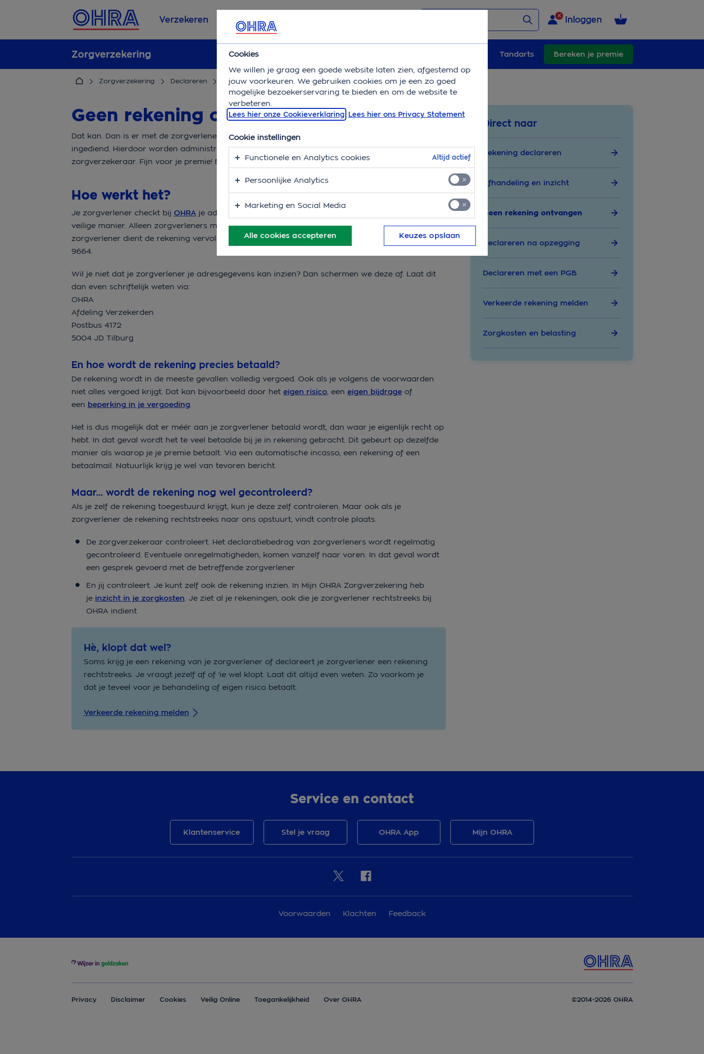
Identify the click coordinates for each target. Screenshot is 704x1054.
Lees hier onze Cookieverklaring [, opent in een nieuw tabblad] (286, 114)
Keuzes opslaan (429, 235)
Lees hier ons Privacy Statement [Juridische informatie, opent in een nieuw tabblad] (406, 114)
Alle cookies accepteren (290, 235)
